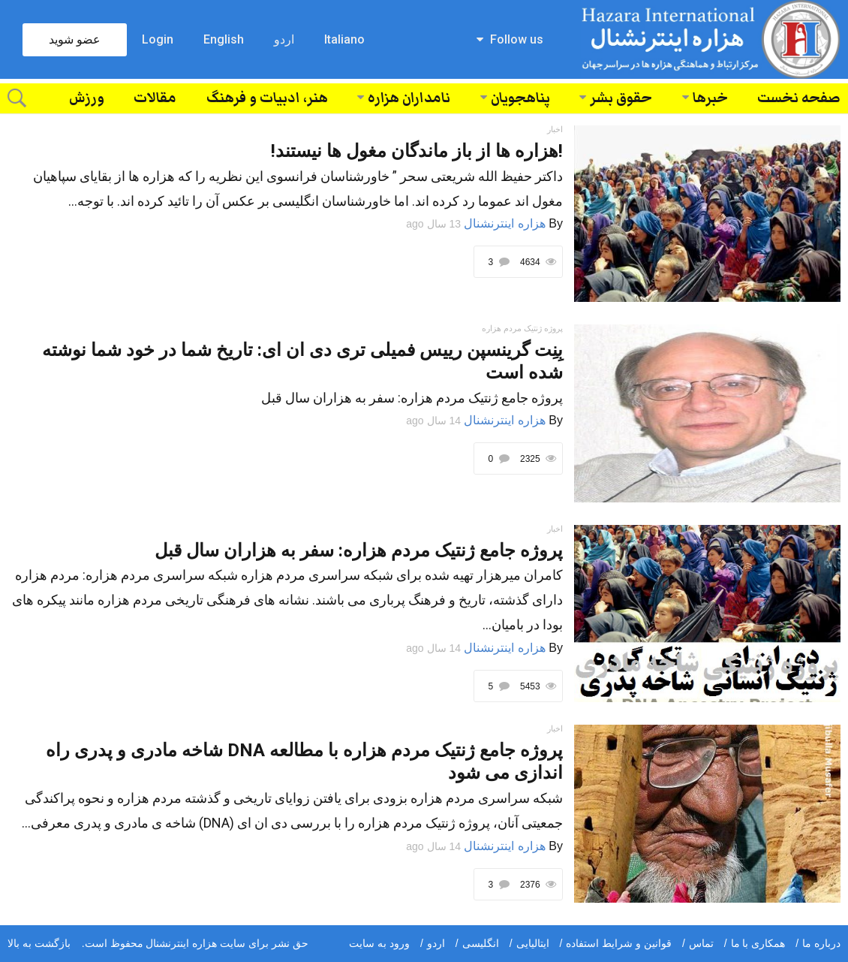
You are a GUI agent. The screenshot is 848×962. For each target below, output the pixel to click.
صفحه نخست (798, 98)
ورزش (86, 98)
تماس (701, 943)
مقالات (155, 98)
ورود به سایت (379, 943)
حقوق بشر (621, 98)
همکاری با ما (758, 943)
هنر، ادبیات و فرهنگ (267, 98)
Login (157, 39)
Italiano (344, 39)
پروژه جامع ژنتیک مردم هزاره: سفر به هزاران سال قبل (359, 550)
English (223, 39)
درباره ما (821, 943)
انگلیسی (480, 943)
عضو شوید (75, 39)
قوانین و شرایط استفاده (619, 943)
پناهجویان (520, 98)
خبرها (710, 98)
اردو (284, 39)
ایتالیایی (532, 943)
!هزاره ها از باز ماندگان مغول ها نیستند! (417, 150)
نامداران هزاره (409, 98)
